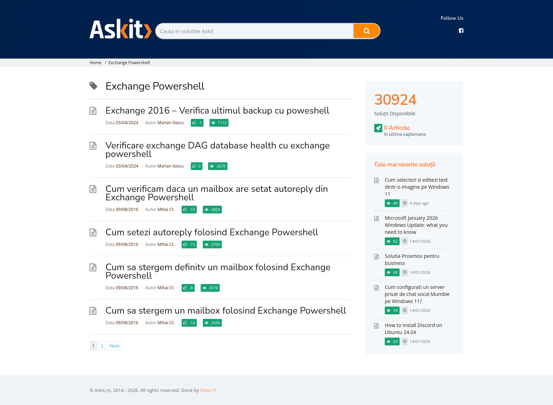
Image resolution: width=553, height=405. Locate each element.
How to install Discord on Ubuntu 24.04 (413, 329)
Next (115, 346)
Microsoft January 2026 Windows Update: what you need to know (416, 224)
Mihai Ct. (166, 209)
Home (96, 63)
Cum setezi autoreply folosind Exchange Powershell (211, 232)
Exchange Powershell (129, 63)
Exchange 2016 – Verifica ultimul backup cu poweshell (217, 110)
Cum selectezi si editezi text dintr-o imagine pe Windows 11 (417, 186)
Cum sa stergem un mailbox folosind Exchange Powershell (225, 310)
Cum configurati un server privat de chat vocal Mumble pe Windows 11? (417, 294)
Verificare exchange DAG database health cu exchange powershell (217, 149)
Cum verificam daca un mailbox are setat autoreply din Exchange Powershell (216, 193)
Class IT (208, 390)
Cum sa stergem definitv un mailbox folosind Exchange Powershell (217, 271)
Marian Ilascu (170, 123)
